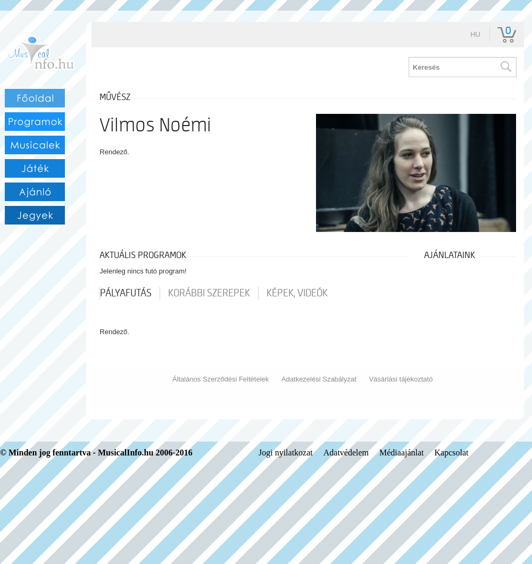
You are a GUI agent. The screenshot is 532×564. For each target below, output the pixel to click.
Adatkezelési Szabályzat (318, 379)
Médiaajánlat (401, 452)
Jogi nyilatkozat (286, 452)
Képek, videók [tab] (297, 293)
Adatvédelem (346, 452)
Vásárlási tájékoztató (401, 379)
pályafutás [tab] (126, 293)
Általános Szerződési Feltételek (220, 379)
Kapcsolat (452, 452)
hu (475, 34)
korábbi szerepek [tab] (209, 293)
